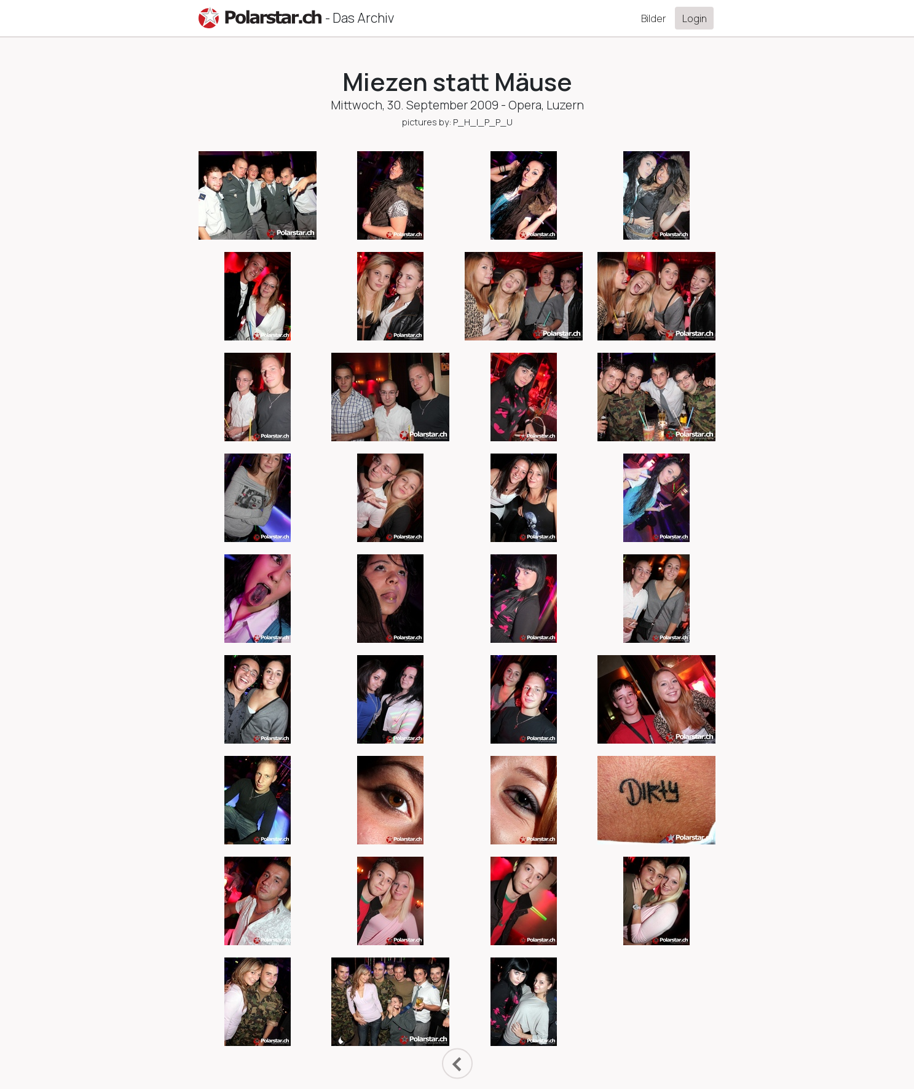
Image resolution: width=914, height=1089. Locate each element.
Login (694, 18)
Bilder (653, 18)
